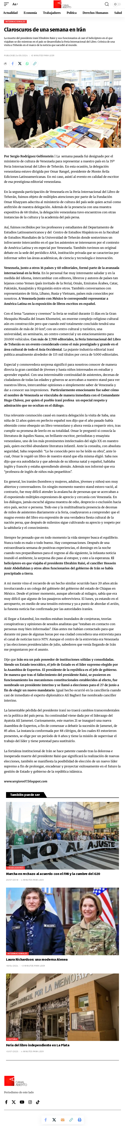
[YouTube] (22, 1102)
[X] (14, 1102)
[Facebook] (6, 1102)
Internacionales (15, 21)
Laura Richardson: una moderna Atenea (37, 959)
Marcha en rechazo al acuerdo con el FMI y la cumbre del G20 (53, 874)
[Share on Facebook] (12, 63)
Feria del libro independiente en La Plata (37, 1045)
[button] (7, 4)
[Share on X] (20, 63)
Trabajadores (15, 868)
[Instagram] (30, 1102)
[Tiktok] (38, 1102)
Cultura (12, 1039)
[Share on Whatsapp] (27, 63)
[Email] (62, 1120)
